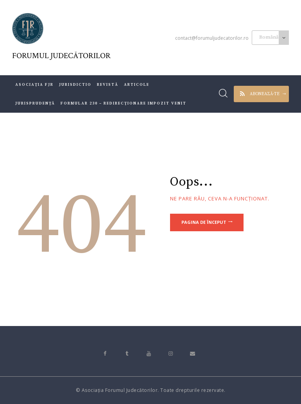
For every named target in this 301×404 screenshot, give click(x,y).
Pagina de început (204, 222)
